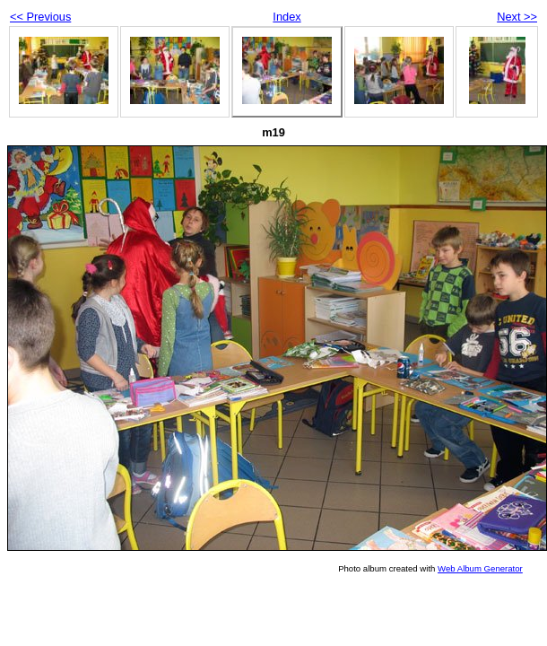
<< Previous (40, 16)
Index (286, 16)
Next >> (517, 16)
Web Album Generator (480, 568)
